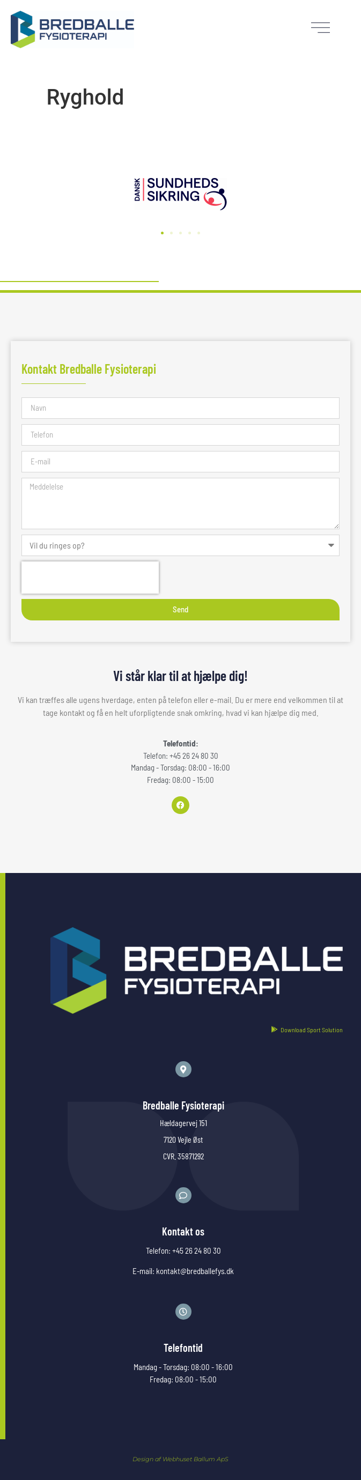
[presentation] (90, 577)
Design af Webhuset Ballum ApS (180, 1459)
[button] (162, 233)
